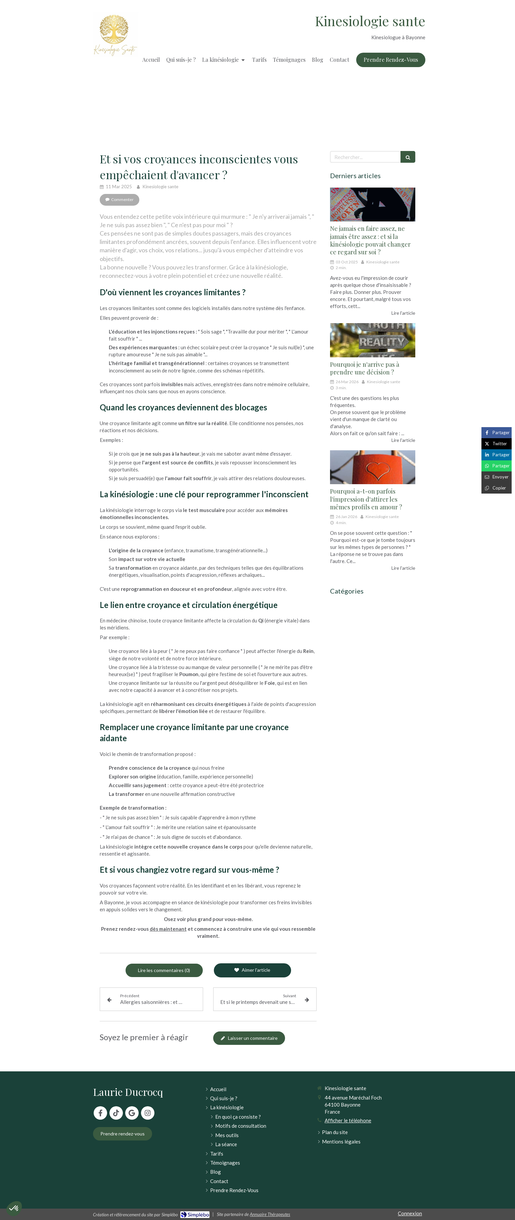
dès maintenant (168, 929)
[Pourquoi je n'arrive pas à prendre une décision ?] (372, 340)
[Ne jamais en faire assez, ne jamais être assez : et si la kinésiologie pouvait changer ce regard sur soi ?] (372, 205)
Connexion (410, 1213)
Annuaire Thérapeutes (270, 1214)
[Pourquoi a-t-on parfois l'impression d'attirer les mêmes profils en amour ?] (372, 467)
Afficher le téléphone (348, 1120)
